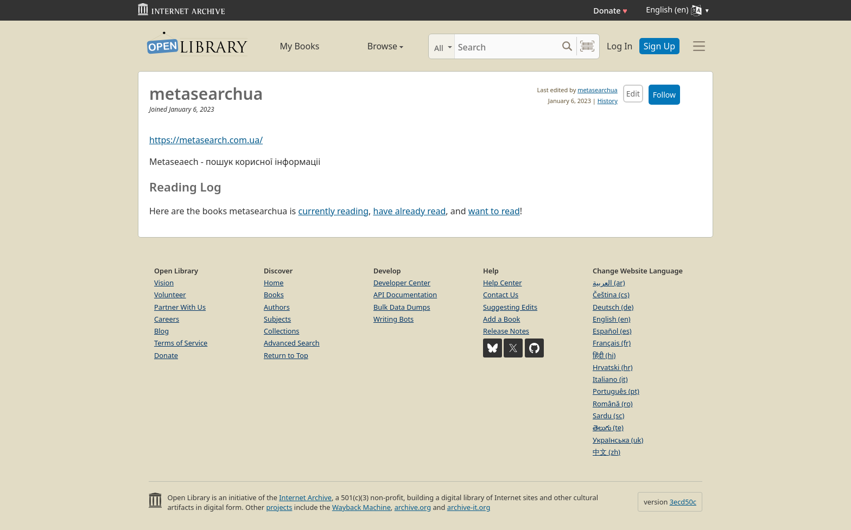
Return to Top (286, 355)
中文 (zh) (606, 452)
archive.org (413, 507)
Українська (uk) (618, 440)
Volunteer (170, 294)
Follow (664, 95)
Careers (166, 319)
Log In (619, 46)
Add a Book (501, 319)
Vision (164, 283)
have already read (409, 211)
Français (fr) (612, 343)
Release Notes (506, 331)
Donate (610, 10)
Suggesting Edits (510, 307)
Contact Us (500, 294)
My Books (300, 46)
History (608, 101)
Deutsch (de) (613, 307)
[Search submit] (566, 46)
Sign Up (659, 46)
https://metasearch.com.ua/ (206, 140)
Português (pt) (616, 391)
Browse (372, 46)
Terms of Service (180, 343)
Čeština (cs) (611, 294)
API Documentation (405, 294)
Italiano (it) (610, 379)
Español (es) (612, 331)
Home (273, 283)
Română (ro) (613, 403)
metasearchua (597, 90)
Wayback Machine (361, 507)
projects (279, 507)
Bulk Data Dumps (401, 307)
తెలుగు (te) (608, 427)
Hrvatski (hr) (613, 367)
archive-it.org (469, 507)
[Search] (506, 46)
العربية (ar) (609, 283)
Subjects (277, 319)
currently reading (333, 211)
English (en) (612, 319)
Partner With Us (180, 307)
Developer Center (401, 283)
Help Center (502, 283)
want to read (494, 211)
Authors (277, 307)
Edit (633, 93)
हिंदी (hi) (604, 355)
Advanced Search (292, 343)
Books (274, 294)
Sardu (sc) (608, 415)
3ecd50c (683, 502)
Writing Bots (393, 319)
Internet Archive (305, 497)
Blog (161, 331)
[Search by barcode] (587, 46)
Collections (282, 331)
